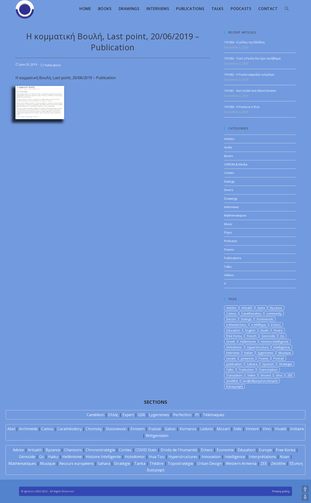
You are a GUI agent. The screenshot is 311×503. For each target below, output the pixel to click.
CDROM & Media (235, 164)
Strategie (285, 364)
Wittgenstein (157, 435)
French (251, 336)
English (250, 330)
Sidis (238, 428)
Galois (170, 428)
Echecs (276, 325)
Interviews (231, 207)
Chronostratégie (100, 449)
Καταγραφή (234, 386)
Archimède (28, 428)
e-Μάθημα (258, 325)
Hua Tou (156, 456)
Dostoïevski (116, 428)
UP (305, 488)
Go (282, 336)
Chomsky (94, 428)
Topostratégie (180, 463)
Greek (230, 341)
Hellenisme (248, 341)
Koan (284, 456)
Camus (231, 313)
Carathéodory (69, 428)
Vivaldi (280, 428)
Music (228, 224)
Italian (248, 353)
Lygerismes (159, 414)
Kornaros (188, 428)
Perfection (182, 414)
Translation (234, 375)
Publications (53, 65)
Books (228, 156)
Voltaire (297, 428)
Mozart (223, 428)
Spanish (268, 364)
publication (234, 364)
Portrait (278, 358)
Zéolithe (278, 463)
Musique (284, 353)
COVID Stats (146, 449)
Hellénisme (72, 456)
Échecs (207, 449)
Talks (228, 266)
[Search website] (286, 8)
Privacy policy (281, 491)
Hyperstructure (258, 347)
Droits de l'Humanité (179, 449)
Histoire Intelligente (275, 341)
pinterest (247, 358)
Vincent (265, 375)
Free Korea (234, 336)
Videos (229, 275)
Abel (11, 428)
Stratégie (122, 463)
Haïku (53, 456)
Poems (229, 249)
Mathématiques (22, 463)
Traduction (246, 369)
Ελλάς (113, 414)
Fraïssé (154, 428)
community (274, 313)
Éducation (246, 449)
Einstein (137, 428)
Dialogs (229, 181)
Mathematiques (235, 215)
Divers (228, 190)
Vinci (279, 375)
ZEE (289, 375)
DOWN (305, 497)
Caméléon (95, 414)
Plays (228, 232)
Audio (228, 147)
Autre (261, 308)
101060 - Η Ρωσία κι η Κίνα (241, 107)
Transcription (268, 369)
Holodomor (234, 347)
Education (233, 330)
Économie (225, 449)
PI (197, 414)
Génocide (27, 456)
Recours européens (76, 463)
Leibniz (206, 428)
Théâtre (156, 463)
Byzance (276, 308)
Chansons (73, 449)
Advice (18, 449)
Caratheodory (251, 313)
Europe (265, 449)
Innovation (211, 456)
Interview (232, 353)
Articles (229, 139)
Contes (229, 173)
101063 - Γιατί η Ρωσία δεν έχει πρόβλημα (252, 58)
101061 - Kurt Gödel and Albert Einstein (250, 91)
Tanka (139, 463)
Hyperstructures (182, 456)
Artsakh (246, 308)
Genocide (268, 336)
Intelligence (282, 347)
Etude (264, 330)
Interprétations (262, 456)
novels (231, 358)
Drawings (230, 198)
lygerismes (266, 353)
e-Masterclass (236, 325)
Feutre (278, 330)
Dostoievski (265, 319)
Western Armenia (241, 463)
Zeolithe (232, 381)
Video (251, 375)
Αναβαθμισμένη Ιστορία (260, 381)
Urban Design (209, 463)
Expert (128, 414)
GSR (141, 414)
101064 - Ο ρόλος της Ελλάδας (244, 42)
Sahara (252, 364)
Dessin (231, 319)
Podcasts (230, 241)
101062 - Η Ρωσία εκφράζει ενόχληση (249, 75)
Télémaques (213, 414)
